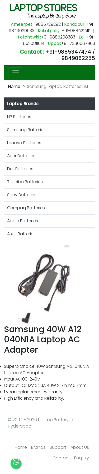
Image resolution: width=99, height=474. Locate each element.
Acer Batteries (21, 156)
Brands (38, 447)
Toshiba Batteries (25, 182)
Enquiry (81, 458)
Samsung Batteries (26, 130)
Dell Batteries (20, 169)
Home (14, 86)
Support (58, 447)
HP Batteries (19, 117)
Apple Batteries (22, 221)
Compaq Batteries (26, 208)
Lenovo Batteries (24, 143)
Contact (61, 458)
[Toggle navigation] (15, 72)
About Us (79, 447)
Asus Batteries (21, 234)
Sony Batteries (21, 195)
